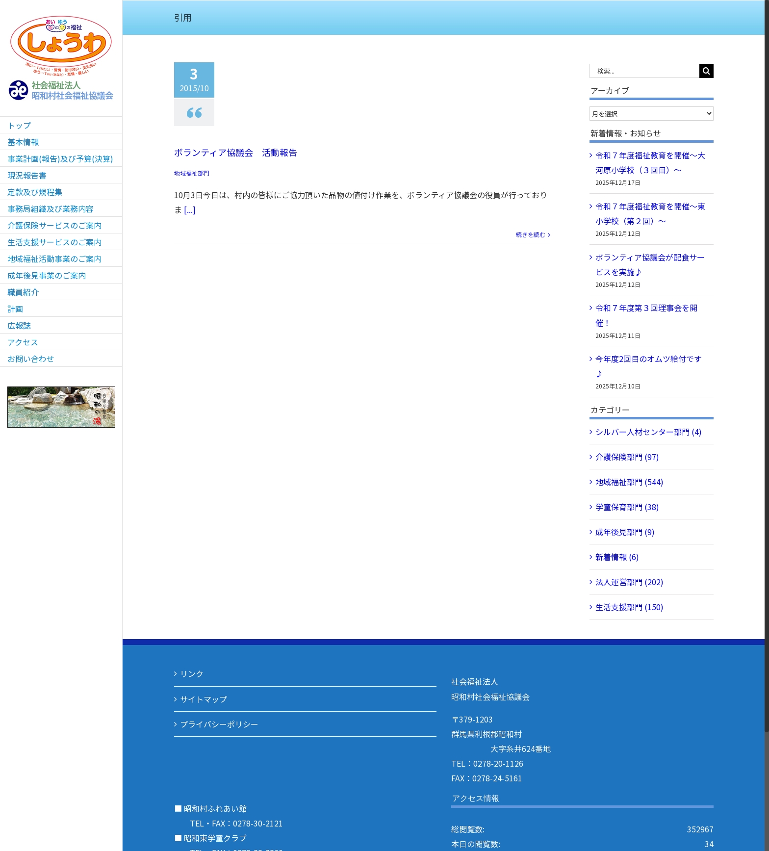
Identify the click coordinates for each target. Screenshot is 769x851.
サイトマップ (203, 699)
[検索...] (644, 71)
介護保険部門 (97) (627, 457)
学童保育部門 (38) (627, 507)
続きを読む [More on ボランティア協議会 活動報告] (530, 234)
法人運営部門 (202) (629, 582)
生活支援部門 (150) (629, 607)
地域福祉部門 (191, 173)
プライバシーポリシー (219, 724)
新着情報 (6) (617, 557)
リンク (192, 673)
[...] (190, 209)
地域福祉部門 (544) (629, 482)
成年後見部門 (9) (625, 532)
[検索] (706, 71)
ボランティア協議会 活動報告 (235, 152)
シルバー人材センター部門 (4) (648, 432)
